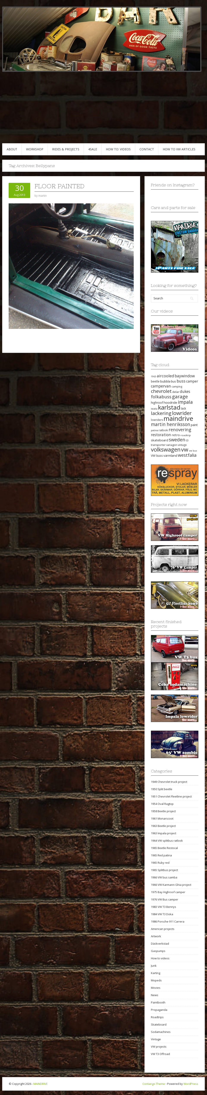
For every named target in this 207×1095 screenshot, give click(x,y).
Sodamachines (161, 1032)
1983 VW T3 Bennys (163, 907)
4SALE (92, 149)
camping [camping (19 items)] (177, 386)
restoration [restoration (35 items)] (161, 434)
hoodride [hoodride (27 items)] (170, 402)
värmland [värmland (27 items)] (170, 455)
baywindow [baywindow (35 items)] (185, 375)
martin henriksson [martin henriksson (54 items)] (170, 424)
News (154, 995)
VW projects (158, 1046)
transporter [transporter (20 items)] (158, 445)
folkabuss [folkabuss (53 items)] (161, 397)
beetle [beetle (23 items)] (155, 381)
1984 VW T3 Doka (162, 914)
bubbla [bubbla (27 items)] (165, 381)
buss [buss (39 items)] (181, 381)
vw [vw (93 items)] (184, 449)
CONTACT (147, 149)
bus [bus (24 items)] (173, 381)
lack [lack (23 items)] (183, 408)
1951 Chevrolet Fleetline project (171, 796)
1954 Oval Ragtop (162, 804)
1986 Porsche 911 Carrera (167, 921)
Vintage (156, 1039)
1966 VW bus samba (164, 877)
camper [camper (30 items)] (192, 381)
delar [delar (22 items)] (175, 392)
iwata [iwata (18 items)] (154, 408)
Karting (155, 973)
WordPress (190, 1084)
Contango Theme (154, 1084)
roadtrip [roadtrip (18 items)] (185, 435)
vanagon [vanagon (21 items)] (171, 445)
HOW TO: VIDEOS (118, 149)
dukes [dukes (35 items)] (185, 391)
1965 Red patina (161, 855)
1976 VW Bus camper (164, 899)
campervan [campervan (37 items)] (161, 386)
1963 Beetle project (163, 826)
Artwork (156, 936)
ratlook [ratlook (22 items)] (163, 430)
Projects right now (169, 504)
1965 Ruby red (160, 863)
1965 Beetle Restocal (164, 848)
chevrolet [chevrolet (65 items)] (161, 391)
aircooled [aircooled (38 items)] (165, 375)
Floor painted (59, 186)
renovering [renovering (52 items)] (180, 429)
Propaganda (159, 1010)
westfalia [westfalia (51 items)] (187, 455)
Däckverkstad (160, 943)
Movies (155, 988)
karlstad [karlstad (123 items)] (169, 407)
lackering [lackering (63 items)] (161, 413)
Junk (154, 966)
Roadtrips (157, 1017)
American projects (162, 929)
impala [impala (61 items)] (185, 402)
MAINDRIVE (40, 1084)
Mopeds (156, 980)
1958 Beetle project (163, 811)
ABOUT (12, 149)
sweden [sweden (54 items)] (177, 440)
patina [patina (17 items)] (154, 430)
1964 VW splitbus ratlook (167, 841)
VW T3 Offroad (160, 1054)
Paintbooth (158, 1002)
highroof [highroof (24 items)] (157, 402)
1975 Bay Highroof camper (168, 892)
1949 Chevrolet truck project (169, 782)
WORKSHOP (34, 149)
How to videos (160, 958)
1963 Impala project (163, 833)
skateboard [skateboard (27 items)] (159, 440)
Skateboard (158, 1024)
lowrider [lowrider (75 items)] (182, 413)
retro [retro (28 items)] (176, 435)
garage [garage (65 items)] (180, 396)
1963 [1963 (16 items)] (153, 376)
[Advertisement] (103, 110)
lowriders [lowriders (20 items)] (157, 420)
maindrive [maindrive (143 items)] (178, 418)
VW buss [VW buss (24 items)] (157, 455)
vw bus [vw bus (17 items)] (193, 450)
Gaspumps (158, 951)
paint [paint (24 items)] (194, 425)
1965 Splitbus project (164, 870)
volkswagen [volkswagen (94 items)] (165, 449)
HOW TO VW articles (179, 149)
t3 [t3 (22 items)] (187, 440)
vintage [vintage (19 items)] (182, 445)
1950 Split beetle (161, 789)
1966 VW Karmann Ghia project (171, 885)
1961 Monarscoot (162, 818)
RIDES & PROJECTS (65, 149)
